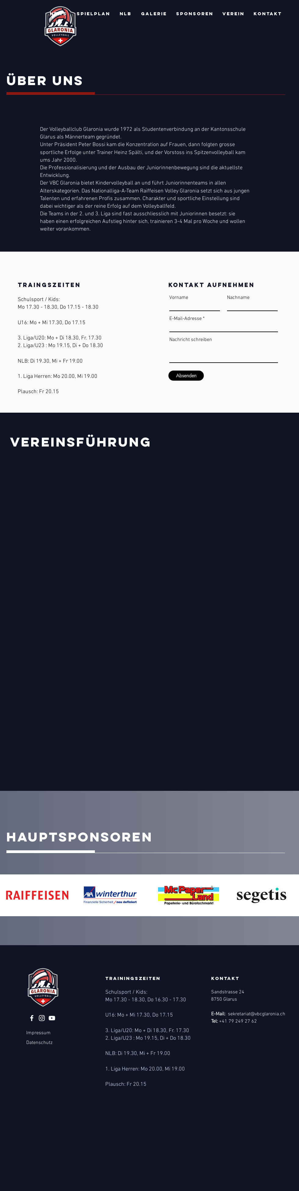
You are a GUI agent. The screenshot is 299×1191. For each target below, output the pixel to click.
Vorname (178, 297)
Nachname (238, 297)
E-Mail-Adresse (185, 318)
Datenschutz (39, 1043)
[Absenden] (186, 376)
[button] (58, 13)
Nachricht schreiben (190, 339)
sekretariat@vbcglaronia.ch (256, 1014)
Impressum (38, 1033)
